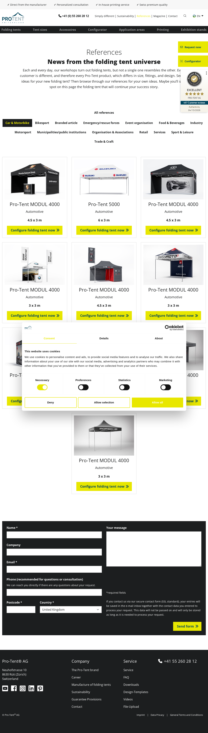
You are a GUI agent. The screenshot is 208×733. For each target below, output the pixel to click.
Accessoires (67, 30)
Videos (128, 699)
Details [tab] (104, 338)
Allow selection (104, 402)
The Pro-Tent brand (85, 670)
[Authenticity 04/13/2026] (194, 108)
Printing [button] (163, 30)
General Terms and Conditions (186, 715)
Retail (143, 132)
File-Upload (131, 707)
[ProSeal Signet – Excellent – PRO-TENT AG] (194, 86)
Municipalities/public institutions (61, 132)
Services (159, 132)
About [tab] (159, 338)
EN (197, 16)
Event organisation (139, 123)
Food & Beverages (171, 123)
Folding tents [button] (11, 30)
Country (47, 602)
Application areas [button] (132, 30)
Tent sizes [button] (40, 30)
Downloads (131, 685)
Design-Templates (135, 692)
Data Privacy (157, 715)
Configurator (97, 30)
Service (128, 670)
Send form (185, 626)
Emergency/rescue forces (101, 123)
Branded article (66, 123)
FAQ (126, 677)
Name (12, 528)
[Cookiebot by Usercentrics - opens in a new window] (168, 328)
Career (76, 677)
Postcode (14, 602)
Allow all (157, 402)
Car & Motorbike (17, 123)
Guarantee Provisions (87, 699)
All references (104, 113)
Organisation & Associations (112, 132)
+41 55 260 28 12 (180, 661)
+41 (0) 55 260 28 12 (75, 16)
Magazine (159, 16)
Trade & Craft (104, 142)
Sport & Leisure (182, 132)
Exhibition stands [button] (194, 30)
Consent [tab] (49, 338)
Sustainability (125, 16)
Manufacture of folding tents (91, 685)
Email (12, 562)
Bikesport (42, 123)
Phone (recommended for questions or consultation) (45, 579)
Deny (50, 402)
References (143, 16)
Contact (173, 16)
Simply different (104, 16)
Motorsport (23, 132)
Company (13, 545)
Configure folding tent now (33, 230)
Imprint (141, 715)
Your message (116, 528)
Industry (196, 123)
